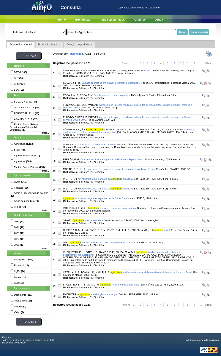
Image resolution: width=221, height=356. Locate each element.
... (134, 63)
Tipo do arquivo (22, 288)
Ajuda (159, 19)
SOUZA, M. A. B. (124, 252)
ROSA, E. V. (86, 95)
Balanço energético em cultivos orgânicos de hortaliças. (111, 83)
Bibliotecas (82, 19)
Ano (102, 53)
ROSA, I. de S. (71, 95)
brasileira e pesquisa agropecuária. (112, 208)
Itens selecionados (112, 19)
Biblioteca (19, 65)
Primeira (126, 63)
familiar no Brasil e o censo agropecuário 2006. (100, 242)
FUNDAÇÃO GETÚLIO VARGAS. (80, 105)
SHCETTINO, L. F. (72, 284)
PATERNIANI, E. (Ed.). (75, 208)
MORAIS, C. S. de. (73, 169)
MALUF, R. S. (103, 272)
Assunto (18, 137)
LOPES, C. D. (70, 144)
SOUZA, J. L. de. (72, 83)
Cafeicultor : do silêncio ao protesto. (97, 144)
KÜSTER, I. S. (90, 252)
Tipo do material (22, 175)
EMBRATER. (70, 294)
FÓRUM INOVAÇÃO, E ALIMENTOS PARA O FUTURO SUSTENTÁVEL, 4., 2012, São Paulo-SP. (123, 129)
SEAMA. (67, 220)
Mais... (45, 133)
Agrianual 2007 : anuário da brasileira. (107, 188)
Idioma (17, 253)
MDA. (66, 242)
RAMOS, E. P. (106, 252)
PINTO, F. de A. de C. (118, 230)
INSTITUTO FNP (72, 179)
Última (208, 63)
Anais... (148, 70)
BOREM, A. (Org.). (141, 230)
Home (62, 19)
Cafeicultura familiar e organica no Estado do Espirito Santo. (112, 159)
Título (95, 53)
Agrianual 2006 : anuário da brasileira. (107, 179)
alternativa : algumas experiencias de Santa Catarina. (97, 198)
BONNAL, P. (87, 272)
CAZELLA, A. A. (71, 272)
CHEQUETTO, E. (72, 252)
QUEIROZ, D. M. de (73, 230)
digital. (161, 230)
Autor (16, 95)
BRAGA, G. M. (91, 284)
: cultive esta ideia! (88, 220)
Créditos (140, 19)
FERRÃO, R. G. (71, 159)
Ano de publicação (23, 215)
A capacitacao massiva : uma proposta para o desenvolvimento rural (119, 169)
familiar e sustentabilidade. (120, 284)
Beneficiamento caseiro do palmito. (112, 95)
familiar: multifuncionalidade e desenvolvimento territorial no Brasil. (151, 272)
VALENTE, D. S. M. (95, 230)
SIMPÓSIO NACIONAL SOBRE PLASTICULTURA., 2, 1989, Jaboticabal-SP (103, 70)
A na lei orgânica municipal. (97, 294)
